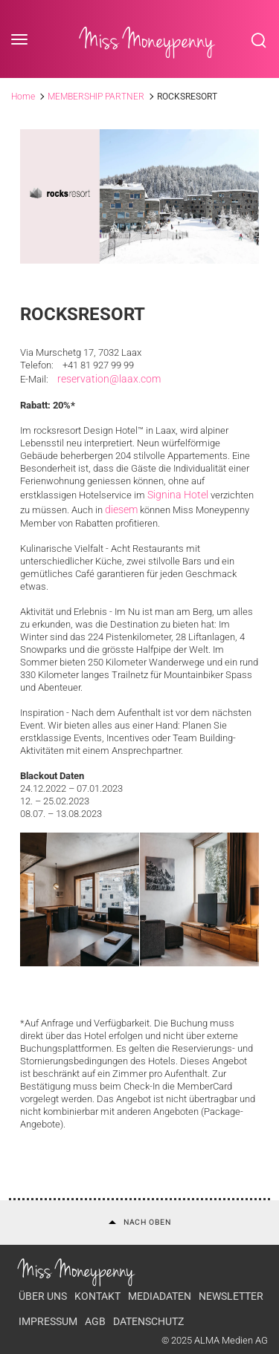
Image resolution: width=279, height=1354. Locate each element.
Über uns (43, 1296)
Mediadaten (159, 1296)
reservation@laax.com (109, 379)
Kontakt (97, 1296)
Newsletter (231, 1296)
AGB (95, 1321)
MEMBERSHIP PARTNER (96, 96)
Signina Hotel (177, 495)
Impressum (48, 1321)
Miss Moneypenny (147, 40)
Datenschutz (148, 1321)
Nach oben (140, 1222)
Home (23, 96)
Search (259, 40)
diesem (121, 509)
